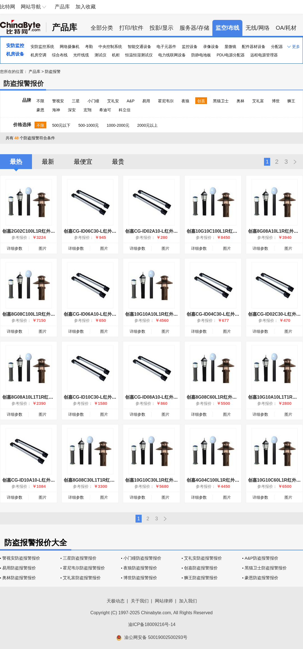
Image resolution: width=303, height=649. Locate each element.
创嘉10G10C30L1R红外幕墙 (153, 480)
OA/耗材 (286, 28)
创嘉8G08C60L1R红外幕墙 (214, 397)
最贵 (118, 161)
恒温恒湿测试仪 (139, 55)
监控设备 (190, 46)
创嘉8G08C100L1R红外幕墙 (30, 314)
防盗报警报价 (23, 83)
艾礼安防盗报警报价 (203, 558)
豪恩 (40, 110)
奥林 (240, 101)
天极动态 (116, 601)
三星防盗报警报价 (80, 558)
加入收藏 (85, 7)
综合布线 (60, 55)
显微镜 (230, 46)
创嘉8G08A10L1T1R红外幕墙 (32, 397)
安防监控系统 (42, 46)
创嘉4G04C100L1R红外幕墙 (215, 480)
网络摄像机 (69, 46)
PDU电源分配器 (231, 55)
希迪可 (105, 110)
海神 (56, 110)
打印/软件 (131, 28)
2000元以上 (147, 125)
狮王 (291, 101)
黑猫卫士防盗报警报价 (266, 567)
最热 (16, 161)
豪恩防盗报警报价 (261, 577)
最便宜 (83, 161)
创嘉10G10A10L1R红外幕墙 (153, 314)
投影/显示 (162, 28)
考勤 (89, 46)
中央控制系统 (110, 46)
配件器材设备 (253, 46)
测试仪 (100, 55)
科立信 (124, 110)
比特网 (7, 7)
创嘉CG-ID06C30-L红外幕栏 (92, 231)
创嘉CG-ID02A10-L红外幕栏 (153, 231)
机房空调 (38, 55)
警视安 (58, 101)
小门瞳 (93, 101)
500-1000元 (88, 125)
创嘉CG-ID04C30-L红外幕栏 (215, 314)
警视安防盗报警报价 (21, 558)
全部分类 (102, 28)
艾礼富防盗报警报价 (82, 577)
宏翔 (87, 110)
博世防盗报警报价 (140, 577)
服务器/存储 (194, 28)
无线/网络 (257, 28)
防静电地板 (201, 55)
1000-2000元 (118, 125)
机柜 (116, 55)
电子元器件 (166, 46)
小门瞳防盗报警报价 (142, 558)
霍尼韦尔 (166, 101)
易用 (146, 101)
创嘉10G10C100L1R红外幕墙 (216, 231)
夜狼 (185, 101)
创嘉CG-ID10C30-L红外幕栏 (92, 397)
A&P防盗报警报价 (261, 558)
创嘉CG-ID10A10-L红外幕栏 (30, 480)
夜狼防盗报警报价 (140, 567)
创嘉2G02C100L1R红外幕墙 (30, 231)
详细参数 (14, 248)
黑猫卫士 (221, 101)
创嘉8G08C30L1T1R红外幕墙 (93, 480)
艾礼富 (258, 101)
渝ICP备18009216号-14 (152, 624)
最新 (48, 161)
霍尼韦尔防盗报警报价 (84, 567)
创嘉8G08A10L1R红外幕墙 (275, 231)
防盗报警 (53, 71)
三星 (76, 101)
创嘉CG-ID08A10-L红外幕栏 (153, 397)
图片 (43, 248)
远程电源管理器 (264, 55)
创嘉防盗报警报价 (201, 567)
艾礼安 (113, 101)
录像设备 (211, 46)
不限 (40, 101)
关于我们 (140, 601)
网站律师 (164, 601)
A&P (130, 101)
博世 (276, 101)
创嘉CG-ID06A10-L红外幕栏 (92, 314)
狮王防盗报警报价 (201, 577)
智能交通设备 (139, 46)
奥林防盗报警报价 (19, 577)
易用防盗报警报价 (19, 567)
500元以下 (61, 125)
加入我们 (188, 601)
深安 (72, 110)
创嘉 (201, 101)
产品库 (62, 7)
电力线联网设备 (172, 55)
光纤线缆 (81, 55)
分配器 (277, 46)
